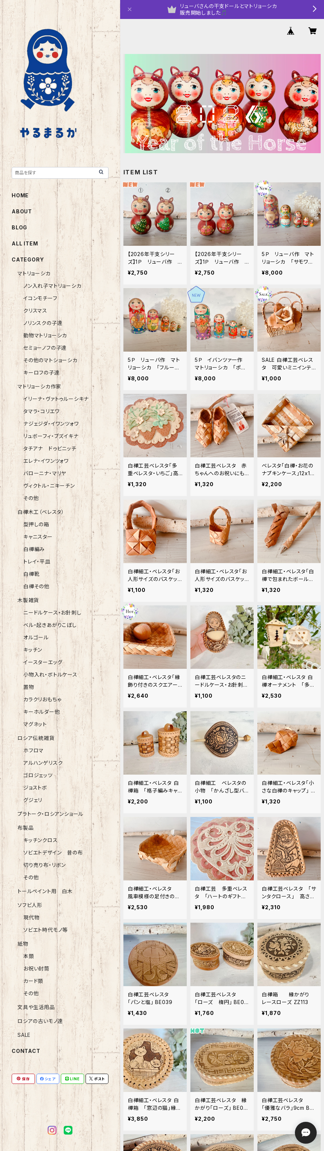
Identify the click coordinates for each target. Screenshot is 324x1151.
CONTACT (26, 1051)
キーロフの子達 (41, 372)
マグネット (35, 724)
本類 (28, 956)
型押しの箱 (36, 524)
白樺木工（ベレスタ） (40, 512)
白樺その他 (36, 586)
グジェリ (32, 800)
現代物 (31, 917)
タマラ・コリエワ (41, 411)
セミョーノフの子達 (45, 348)
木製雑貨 (28, 600)
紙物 (22, 944)
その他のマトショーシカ (50, 360)
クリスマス (35, 310)
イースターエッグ (42, 662)
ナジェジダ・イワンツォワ (51, 424)
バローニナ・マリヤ (44, 473)
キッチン (32, 650)
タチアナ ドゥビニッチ (49, 448)
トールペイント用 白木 (45, 891)
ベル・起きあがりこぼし (50, 625)
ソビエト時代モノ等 (45, 930)
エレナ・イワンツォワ (46, 461)
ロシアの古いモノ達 (40, 1021)
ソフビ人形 (30, 905)
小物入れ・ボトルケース (50, 674)
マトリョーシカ (34, 273)
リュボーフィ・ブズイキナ (51, 436)
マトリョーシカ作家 (39, 386)
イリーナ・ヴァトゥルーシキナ (56, 399)
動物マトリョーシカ (45, 335)
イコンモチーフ (40, 298)
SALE (24, 1035)
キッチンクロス (40, 840)
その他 (31, 498)
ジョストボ (35, 787)
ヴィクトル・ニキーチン (49, 486)
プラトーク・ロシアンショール (50, 814)
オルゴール (36, 637)
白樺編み (36, 549)
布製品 (25, 828)
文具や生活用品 (36, 1007)
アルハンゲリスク (43, 763)
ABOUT (22, 211)
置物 (28, 687)
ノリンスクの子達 (42, 323)
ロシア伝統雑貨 (36, 738)
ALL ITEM (25, 243)
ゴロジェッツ (38, 775)
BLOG (19, 227)
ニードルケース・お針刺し (52, 612)
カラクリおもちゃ (42, 699)
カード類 (33, 981)
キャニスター (38, 537)
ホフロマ (33, 750)
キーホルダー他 (41, 712)
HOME (20, 195)
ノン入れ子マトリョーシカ (52, 286)
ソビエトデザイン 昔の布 (53, 852)
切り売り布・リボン (44, 865)
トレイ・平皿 (37, 561)
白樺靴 (31, 574)
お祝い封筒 (36, 968)
